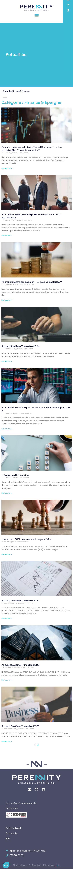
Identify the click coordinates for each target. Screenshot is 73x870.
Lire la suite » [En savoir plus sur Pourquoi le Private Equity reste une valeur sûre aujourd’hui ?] (6, 429)
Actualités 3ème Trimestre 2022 (20, 664)
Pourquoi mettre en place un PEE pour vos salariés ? (31, 282)
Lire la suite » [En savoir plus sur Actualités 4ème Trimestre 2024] (6, 361)
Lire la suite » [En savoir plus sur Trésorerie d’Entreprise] (6, 493)
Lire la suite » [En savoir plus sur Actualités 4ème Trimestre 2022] (6, 618)
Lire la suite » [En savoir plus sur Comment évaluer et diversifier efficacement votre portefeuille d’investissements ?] (6, 168)
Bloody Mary (49, 865)
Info (58, 865)
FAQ (8, 838)
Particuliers (12, 808)
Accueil (6, 91)
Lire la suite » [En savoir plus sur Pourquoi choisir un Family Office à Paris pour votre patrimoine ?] (6, 235)
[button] (36, 15)
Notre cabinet (13, 828)
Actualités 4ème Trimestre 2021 (20, 726)
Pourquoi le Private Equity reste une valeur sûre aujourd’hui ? (35, 409)
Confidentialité (35, 865)
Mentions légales (20, 865)
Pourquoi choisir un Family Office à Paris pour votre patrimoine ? (31, 216)
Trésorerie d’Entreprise (15, 475)
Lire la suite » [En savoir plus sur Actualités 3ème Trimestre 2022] (6, 680)
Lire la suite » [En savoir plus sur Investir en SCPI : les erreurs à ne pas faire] (6, 554)
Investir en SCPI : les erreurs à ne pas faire (26, 539)
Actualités (11, 833)
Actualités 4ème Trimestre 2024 (20, 346)
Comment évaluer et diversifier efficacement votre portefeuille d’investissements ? (31, 148)
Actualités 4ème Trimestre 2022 (20, 600)
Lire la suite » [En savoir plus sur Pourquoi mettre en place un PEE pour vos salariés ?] (6, 300)
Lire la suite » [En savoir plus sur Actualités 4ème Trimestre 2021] (6, 741)
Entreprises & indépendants (21, 803)
